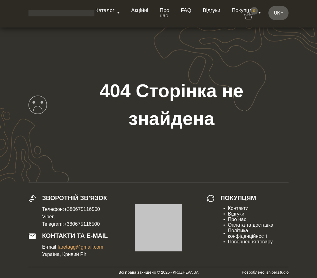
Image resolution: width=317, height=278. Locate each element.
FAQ (186, 10)
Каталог (105, 10)
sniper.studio (277, 272)
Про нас (164, 13)
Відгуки (211, 10)
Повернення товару (250, 241)
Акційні (139, 10)
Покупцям (244, 10)
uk (277, 13)
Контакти (238, 208)
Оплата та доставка (250, 225)
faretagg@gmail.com (80, 247)
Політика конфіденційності (247, 233)
